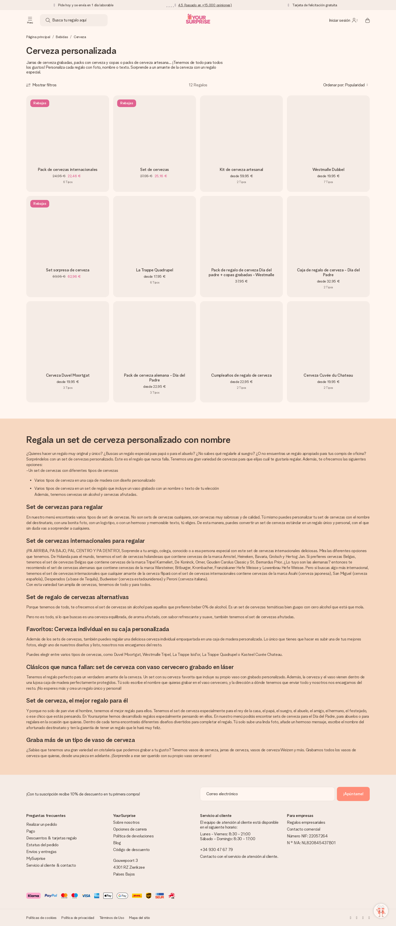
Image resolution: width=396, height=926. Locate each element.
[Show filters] (41, 85)
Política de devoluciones (133, 836)
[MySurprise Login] (343, 20)
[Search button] (48, 20)
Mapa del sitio (139, 918)
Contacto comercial (303, 829)
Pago (30, 831)
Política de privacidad (77, 918)
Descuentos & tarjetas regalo (51, 838)
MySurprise (35, 858)
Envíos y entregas (41, 851)
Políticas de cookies (41, 918)
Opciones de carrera (130, 829)
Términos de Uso (111, 918)
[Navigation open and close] (30, 20)
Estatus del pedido (42, 844)
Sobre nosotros (126, 822)
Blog (117, 842)
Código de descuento (131, 849)
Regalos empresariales (306, 822)
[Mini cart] (365, 20)
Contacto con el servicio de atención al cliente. (239, 856)
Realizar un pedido (41, 824)
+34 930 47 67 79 (216, 849)
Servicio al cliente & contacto (51, 865)
